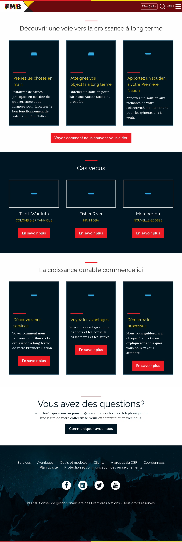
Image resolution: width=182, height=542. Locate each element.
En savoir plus (34, 233)
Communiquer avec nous (91, 428)
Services (24, 462)
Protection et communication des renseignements (103, 467)
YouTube (115, 485)
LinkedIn (82, 485)
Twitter (99, 485)
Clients (99, 462)
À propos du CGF (124, 462)
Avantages (45, 462)
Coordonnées (154, 462)
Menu (178, 6)
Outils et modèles (73, 462)
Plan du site (49, 467)
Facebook (66, 485)
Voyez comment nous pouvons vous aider (91, 138)
